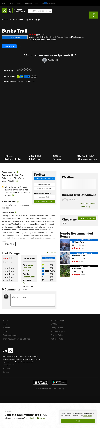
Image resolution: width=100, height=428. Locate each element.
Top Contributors (10, 335)
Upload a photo (44, 197)
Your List (31, 81)
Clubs (5, 331)
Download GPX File (44, 189)
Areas (31, 37)
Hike (19, 3)
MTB (11, 3)
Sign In (94, 15)
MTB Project (56, 324)
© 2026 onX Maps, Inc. (43, 388)
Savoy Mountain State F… (28, 268)
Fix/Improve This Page (44, 201)
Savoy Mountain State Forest (44, 40)
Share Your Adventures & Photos (16, 339)
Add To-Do (21, 81)
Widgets (6, 328)
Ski (37, 3)
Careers (6, 372)
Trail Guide (6, 19)
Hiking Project (57, 328)
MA (38, 37)
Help (5, 324)
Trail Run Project (58, 331)
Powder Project (57, 335)
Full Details (51, 252)
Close (77, 421)
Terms (55, 388)
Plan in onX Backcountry (44, 178)
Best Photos (18, 19)
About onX (7, 368)
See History (85, 206)
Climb (4, 3)
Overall (26, 283)
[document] (78, 417)
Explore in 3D (9, 46)
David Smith (53, 60)
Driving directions (44, 184)
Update (88, 203)
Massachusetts (29, 277)
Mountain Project (58, 320)
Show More (9, 244)
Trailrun (28, 3)
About (5, 320)
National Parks (57, 339)
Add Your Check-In (87, 218)
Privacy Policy (87, 416)
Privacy (61, 388)
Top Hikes (29, 19)
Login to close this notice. (35, 418)
